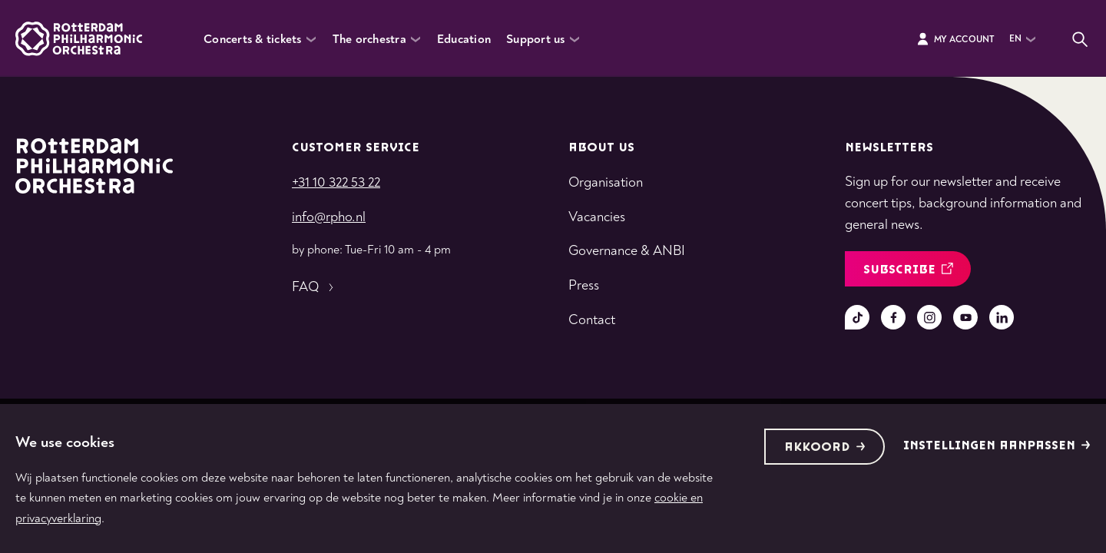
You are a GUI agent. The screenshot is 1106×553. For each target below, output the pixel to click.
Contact (591, 320)
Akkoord (825, 447)
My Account (955, 39)
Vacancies (596, 217)
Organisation (605, 182)
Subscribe (908, 270)
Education (464, 39)
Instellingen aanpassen (997, 446)
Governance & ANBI (626, 251)
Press (583, 285)
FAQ (314, 287)
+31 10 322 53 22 (336, 182)
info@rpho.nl (329, 217)
